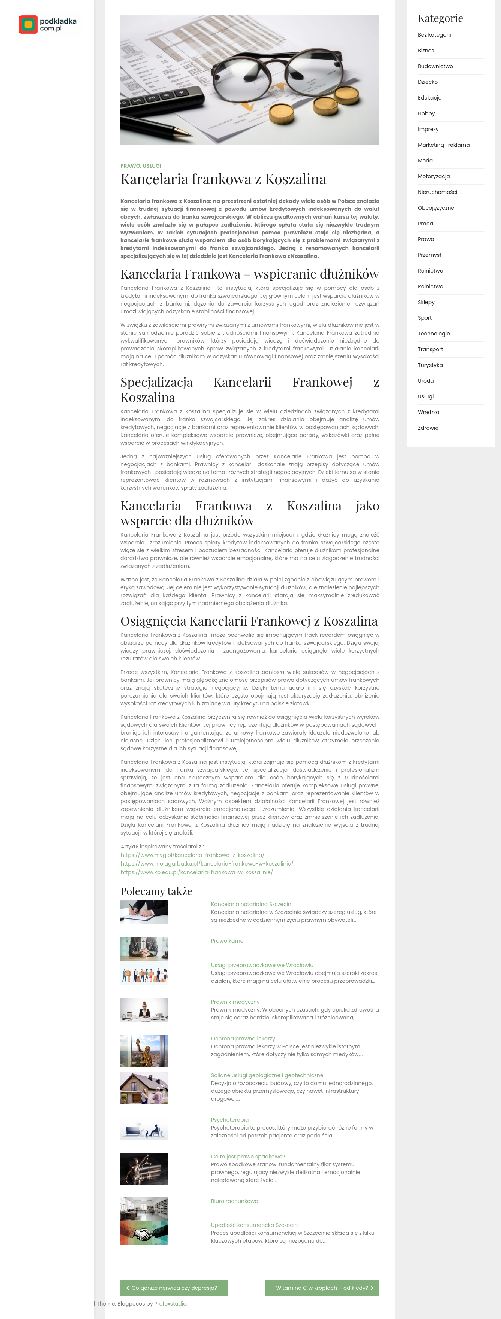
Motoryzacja (434, 176)
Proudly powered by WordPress (37, 1292)
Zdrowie (428, 428)
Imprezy (428, 129)
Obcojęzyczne (436, 208)
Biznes (426, 50)
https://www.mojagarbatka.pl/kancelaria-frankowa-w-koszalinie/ (207, 863)
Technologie (434, 333)
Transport (430, 349)
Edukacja (430, 97)
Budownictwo (435, 66)
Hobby (426, 113)
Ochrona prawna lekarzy (243, 1038)
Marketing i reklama (444, 145)
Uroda (426, 381)
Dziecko (428, 82)
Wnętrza (428, 412)
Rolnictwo (430, 270)
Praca (425, 223)
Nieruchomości (437, 192)
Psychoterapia (230, 1120)
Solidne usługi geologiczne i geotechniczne (267, 1075)
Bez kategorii (434, 35)
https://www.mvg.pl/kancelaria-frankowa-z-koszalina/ (193, 855)
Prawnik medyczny (235, 1002)
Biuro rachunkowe (234, 1201)
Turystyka (430, 365)
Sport (425, 318)
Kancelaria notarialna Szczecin (251, 904)
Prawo (130, 166)
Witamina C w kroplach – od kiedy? (322, 1288)
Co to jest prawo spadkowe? (248, 1156)
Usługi (151, 166)
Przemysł (429, 255)
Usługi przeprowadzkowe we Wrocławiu (262, 965)
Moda (425, 160)
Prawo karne (227, 941)
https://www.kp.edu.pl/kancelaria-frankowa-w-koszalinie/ (197, 872)
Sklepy (426, 302)
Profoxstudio (64, 1303)
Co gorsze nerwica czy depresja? (174, 1288)
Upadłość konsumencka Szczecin (254, 1225)
